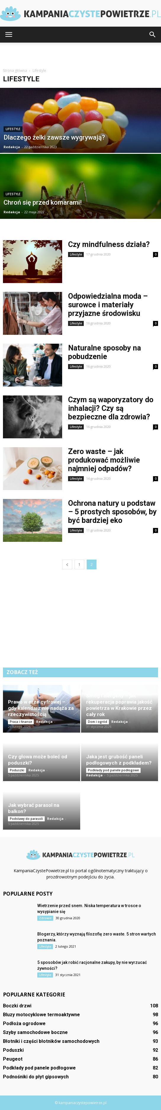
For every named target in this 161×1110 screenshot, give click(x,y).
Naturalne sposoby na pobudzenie (104, 352)
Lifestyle (13, 129)
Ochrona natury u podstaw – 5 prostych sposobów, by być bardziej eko (112, 512)
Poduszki (17, 770)
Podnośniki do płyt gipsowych (36, 1077)
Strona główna (15, 70)
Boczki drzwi (17, 1006)
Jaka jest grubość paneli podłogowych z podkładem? (119, 760)
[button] (152, 35)
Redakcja (12, 147)
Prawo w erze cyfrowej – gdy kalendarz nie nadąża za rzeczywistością (41, 708)
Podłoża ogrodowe (24, 1023)
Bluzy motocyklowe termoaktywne (41, 1014)
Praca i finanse (21, 722)
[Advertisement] (80, 53)
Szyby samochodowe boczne (35, 1032)
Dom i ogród (97, 722)
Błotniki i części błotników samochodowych (51, 1041)
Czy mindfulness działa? (109, 244)
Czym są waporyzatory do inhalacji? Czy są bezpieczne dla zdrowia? (110, 408)
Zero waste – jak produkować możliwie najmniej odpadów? (104, 460)
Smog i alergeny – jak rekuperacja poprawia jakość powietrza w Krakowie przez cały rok (119, 705)
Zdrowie (45, 918)
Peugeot (12, 1059)
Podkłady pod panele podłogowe (113, 770)
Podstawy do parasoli (26, 819)
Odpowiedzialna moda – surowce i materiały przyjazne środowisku (108, 305)
